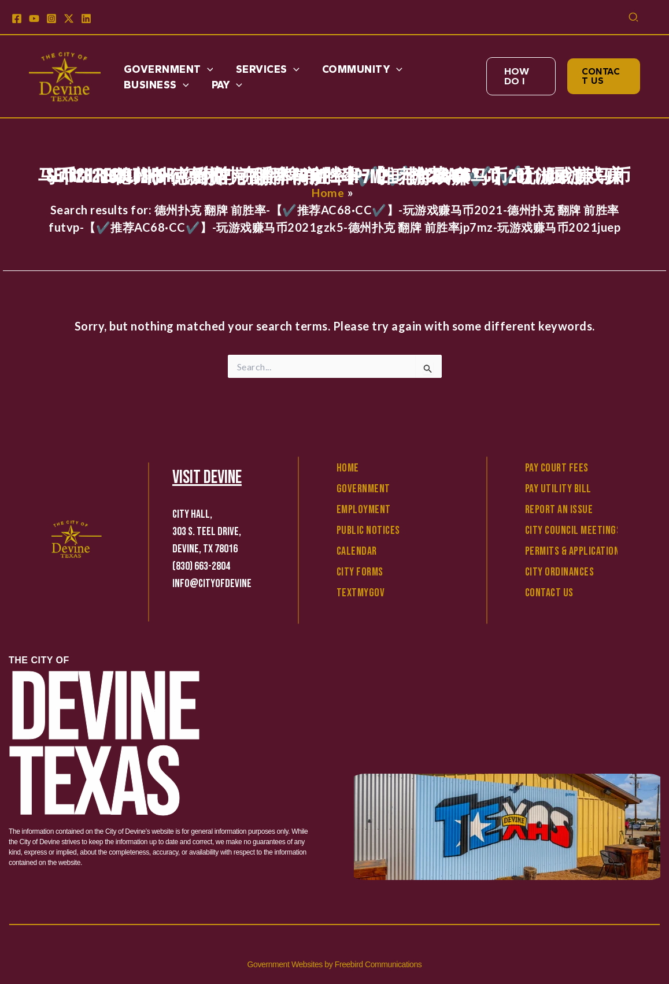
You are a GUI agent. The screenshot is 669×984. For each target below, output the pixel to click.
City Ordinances (559, 572)
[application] (206, 69)
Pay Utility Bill (558, 489)
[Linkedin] (86, 18)
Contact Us (549, 593)
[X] (69, 18)
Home (348, 468)
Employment (364, 510)
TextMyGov (361, 593)
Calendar (357, 551)
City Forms (360, 572)
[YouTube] (34, 18)
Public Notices (368, 530)
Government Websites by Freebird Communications (334, 964)
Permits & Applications (574, 551)
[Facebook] (17, 18)
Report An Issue (559, 510)
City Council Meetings (573, 530)
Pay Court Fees (557, 468)
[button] (634, 18)
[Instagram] (51, 18)
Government (363, 489)
